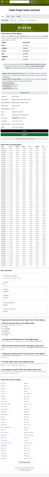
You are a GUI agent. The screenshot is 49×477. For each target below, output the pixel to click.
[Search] (19, 2)
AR (47, 2)
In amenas (5, 406)
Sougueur (4, 425)
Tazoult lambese (29, 435)
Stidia (3, 430)
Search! (35, 1)
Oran (3, 417)
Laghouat (27, 409)
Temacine (4, 440)
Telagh (26, 437)
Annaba (4, 383)
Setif (3, 422)
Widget (18, 16)
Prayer (2, 16)
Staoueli (27, 427)
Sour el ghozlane (6, 427)
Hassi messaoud (6, 404)
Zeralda (4, 458)
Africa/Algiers (15, 121)
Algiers (27, 383)
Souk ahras (28, 425)
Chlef (3, 393)
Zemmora (27, 456)
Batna (26, 386)
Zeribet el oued (29, 458)
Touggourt (5, 456)
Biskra (3, 391)
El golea (4, 399)
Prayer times (30, 469)
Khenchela (5, 409)
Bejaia (3, 388)
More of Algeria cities (24, 462)
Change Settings (38, 68)
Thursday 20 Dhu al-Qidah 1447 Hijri (12, 278)
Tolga (26, 453)
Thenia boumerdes (7, 443)
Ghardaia (4, 401)
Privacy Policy (24, 467)
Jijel (26, 406)
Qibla (8, 16)
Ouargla (27, 417)
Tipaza (4, 450)
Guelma (27, 401)
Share (24, 131)
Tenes (26, 440)
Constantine (28, 393)
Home (7, 2)
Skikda (26, 422)
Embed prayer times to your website (24, 138)
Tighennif (4, 445)
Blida (26, 391)
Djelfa (3, 396)
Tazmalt (4, 435)
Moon (12, 16)
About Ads (31, 467)
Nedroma (27, 414)
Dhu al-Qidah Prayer (31, 20)
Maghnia (4, 412)
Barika (3, 386)
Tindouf (4, 448)
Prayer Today (5, 20)
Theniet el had (28, 443)
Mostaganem (5, 414)
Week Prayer (13, 20)
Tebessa (4, 437)
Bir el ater (27, 388)
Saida (26, 419)
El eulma (27, 396)
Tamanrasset (5, 432)
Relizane (4, 419)
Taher (26, 430)
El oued (27, 399)
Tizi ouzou (27, 450)
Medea (27, 412)
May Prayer (21, 20)
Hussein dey (28, 404)
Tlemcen (4, 453)
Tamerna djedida (29, 432)
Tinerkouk (27, 448)
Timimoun (27, 445)
